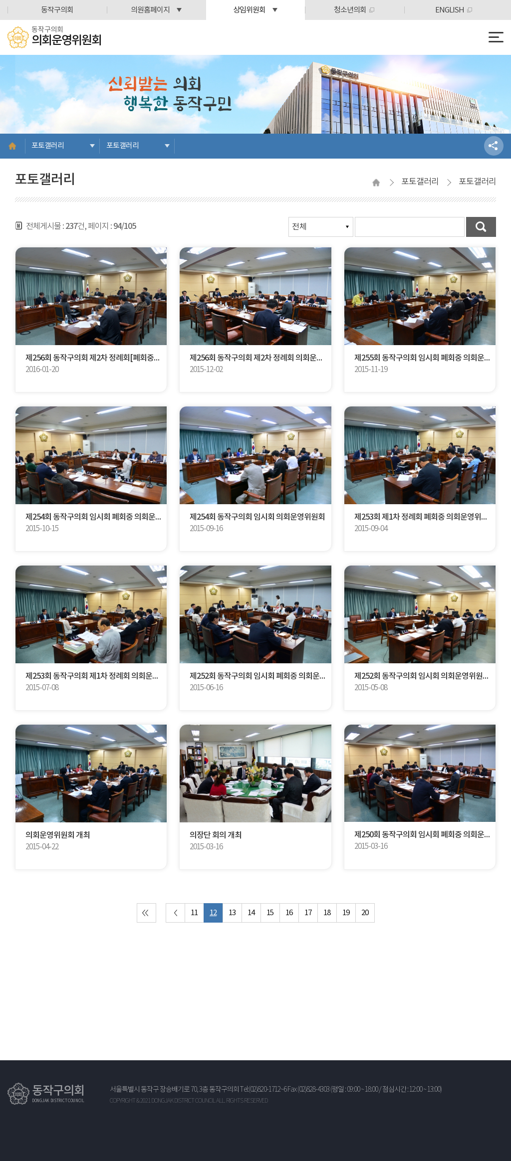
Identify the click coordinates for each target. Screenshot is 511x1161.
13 (232, 913)
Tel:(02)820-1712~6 (263, 1090)
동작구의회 (57, 10)
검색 (481, 227)
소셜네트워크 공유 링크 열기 (494, 146)
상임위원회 (249, 10)
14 (251, 913)
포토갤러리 (47, 146)
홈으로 (12, 146)
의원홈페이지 (150, 10)
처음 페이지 (146, 913)
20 (364, 913)
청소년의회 (350, 10)
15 (269, 913)
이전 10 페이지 (175, 913)
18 (326, 913)
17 (307, 913)
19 (345, 913)
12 (213, 913)
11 (194, 913)
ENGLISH (449, 10)
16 (288, 913)
